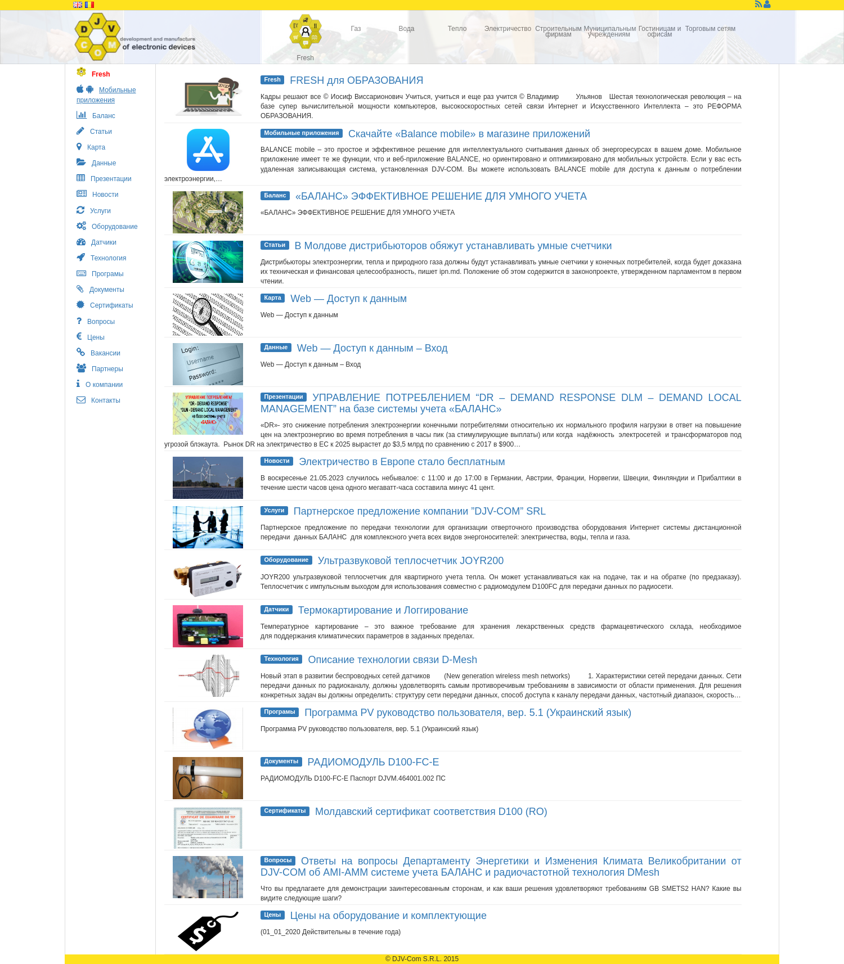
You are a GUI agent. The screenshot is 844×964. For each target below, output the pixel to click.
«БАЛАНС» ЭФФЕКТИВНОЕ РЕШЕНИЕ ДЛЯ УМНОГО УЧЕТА (441, 196)
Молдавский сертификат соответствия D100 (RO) (431, 811)
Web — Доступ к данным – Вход (372, 348)
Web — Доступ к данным (348, 298)
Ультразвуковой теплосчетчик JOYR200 (411, 560)
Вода (406, 29)
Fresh (305, 58)
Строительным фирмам (558, 31)
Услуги (274, 510)
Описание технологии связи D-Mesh (392, 659)
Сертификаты (285, 810)
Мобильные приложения (301, 132)
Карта (272, 297)
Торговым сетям (710, 29)
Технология (281, 658)
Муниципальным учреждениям (609, 31)
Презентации (283, 396)
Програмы (279, 711)
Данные (276, 347)
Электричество (508, 29)
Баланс (275, 195)
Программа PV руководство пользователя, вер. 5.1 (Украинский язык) (467, 712)
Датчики (276, 609)
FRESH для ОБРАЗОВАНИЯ (356, 80)
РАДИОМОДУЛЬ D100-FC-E (373, 762)
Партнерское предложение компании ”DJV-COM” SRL (420, 511)
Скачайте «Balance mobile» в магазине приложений (469, 133)
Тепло (457, 29)
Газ (356, 29)
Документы (281, 761)
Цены (272, 914)
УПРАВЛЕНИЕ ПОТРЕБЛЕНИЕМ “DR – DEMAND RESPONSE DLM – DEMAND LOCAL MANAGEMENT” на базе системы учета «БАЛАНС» (501, 403)
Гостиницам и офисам (660, 31)
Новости (276, 460)
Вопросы (277, 860)
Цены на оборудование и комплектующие (388, 915)
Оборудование (286, 559)
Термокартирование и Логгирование (383, 610)
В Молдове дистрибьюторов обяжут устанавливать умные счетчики (453, 245)
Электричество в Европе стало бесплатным (402, 461)
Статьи (274, 244)
